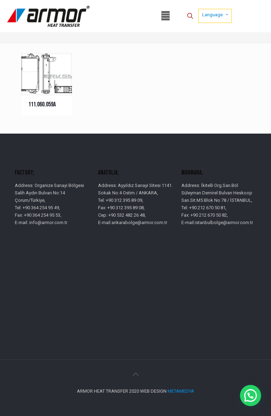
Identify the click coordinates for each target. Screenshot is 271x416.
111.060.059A (42, 104)
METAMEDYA (181, 391)
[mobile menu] (165, 16)
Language (215, 14)
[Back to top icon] (135, 374)
